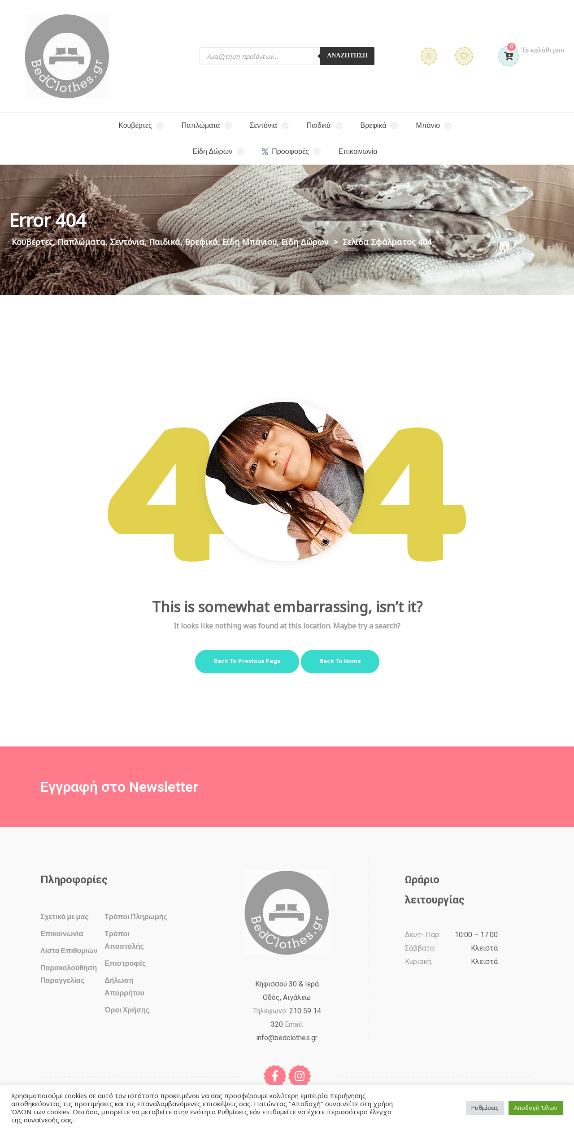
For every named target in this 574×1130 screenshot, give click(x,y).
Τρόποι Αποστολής (124, 939)
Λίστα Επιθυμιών (69, 950)
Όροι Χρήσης (126, 1009)
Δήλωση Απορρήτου (124, 986)
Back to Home (340, 661)
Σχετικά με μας (64, 916)
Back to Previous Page (247, 661)
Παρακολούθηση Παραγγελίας (68, 973)
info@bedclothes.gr (286, 1038)
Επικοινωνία (61, 933)
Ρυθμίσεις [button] (485, 1108)
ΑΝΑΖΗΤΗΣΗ (347, 55)
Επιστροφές (125, 963)
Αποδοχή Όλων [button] (535, 1108)
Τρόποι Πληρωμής (135, 916)
